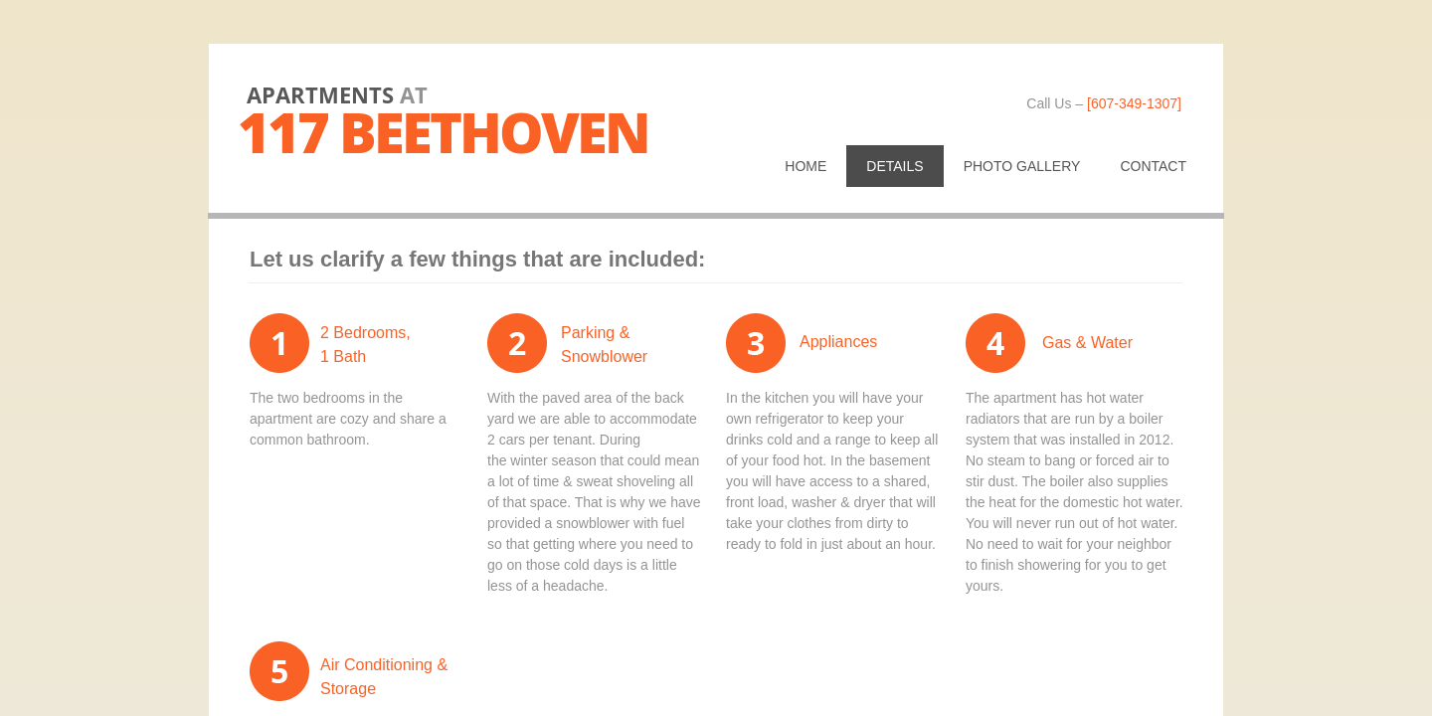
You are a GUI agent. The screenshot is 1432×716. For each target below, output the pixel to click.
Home (805, 166)
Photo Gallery (1022, 166)
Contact (1153, 166)
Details (894, 166)
